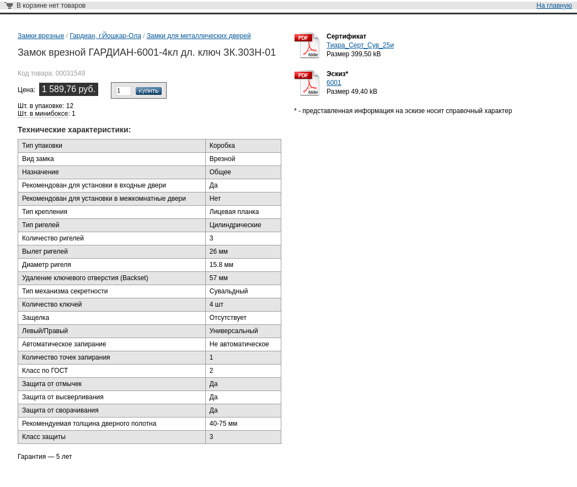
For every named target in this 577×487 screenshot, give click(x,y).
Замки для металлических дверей (199, 36)
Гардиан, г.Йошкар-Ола (105, 36)
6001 (334, 83)
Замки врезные (41, 36)
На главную (554, 5)
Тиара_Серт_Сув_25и (360, 45)
